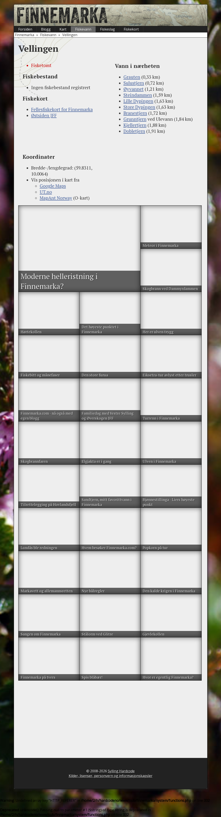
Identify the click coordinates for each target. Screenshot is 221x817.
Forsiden (25, 29)
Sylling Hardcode (121, 771)
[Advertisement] (64, 136)
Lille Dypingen (138, 101)
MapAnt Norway (56, 198)
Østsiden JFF (44, 115)
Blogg (46, 29)
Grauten (131, 77)
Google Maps (53, 186)
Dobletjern (134, 131)
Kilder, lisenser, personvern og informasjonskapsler (110, 775)
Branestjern (135, 113)
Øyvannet (133, 89)
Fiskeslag (107, 29)
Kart (62, 29)
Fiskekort (131, 29)
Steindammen (137, 95)
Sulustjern (133, 83)
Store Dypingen (139, 107)
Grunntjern (134, 119)
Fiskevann (83, 29)
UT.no (46, 192)
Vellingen (69, 34)
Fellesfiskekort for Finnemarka (62, 109)
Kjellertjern (134, 125)
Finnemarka (24, 34)
